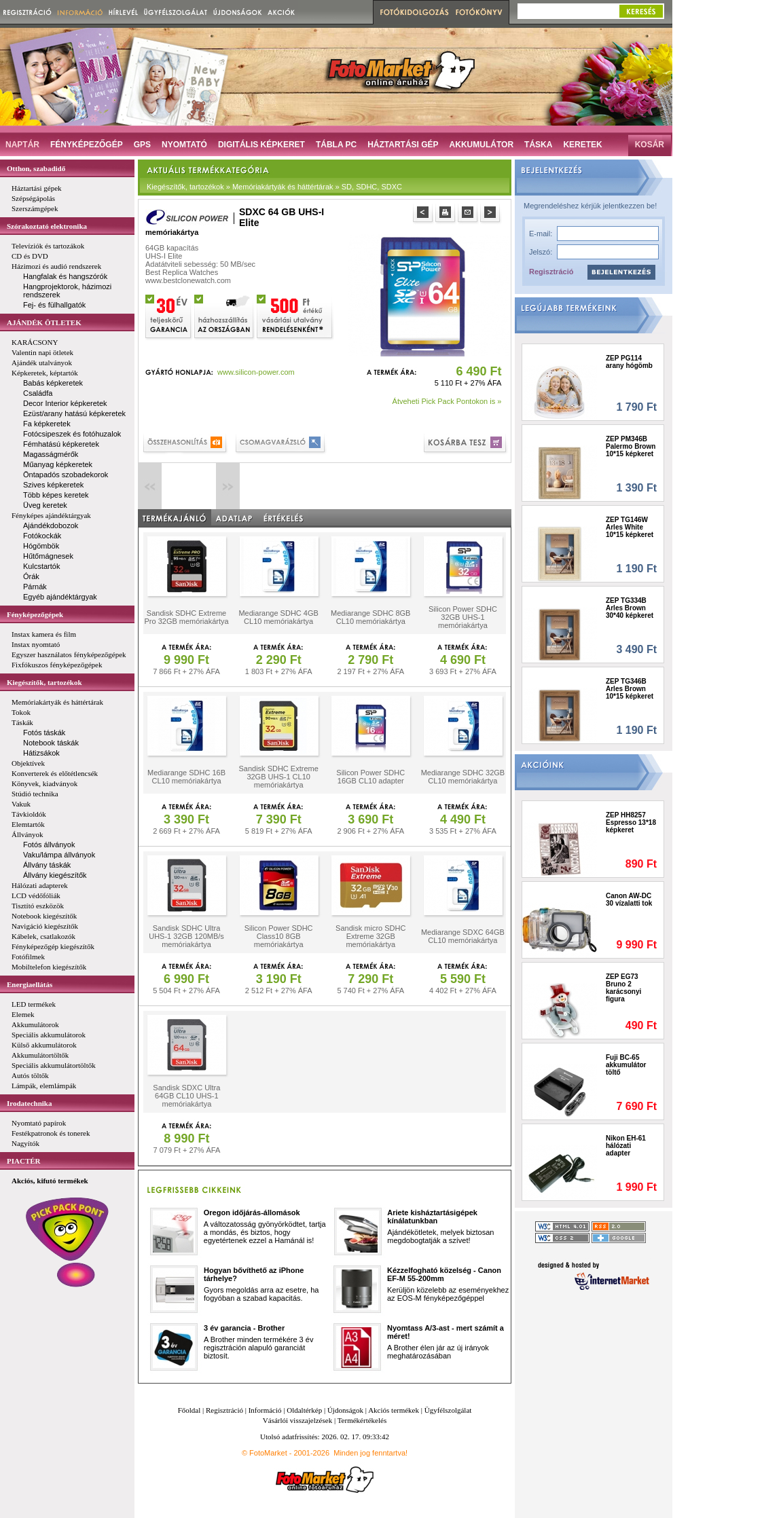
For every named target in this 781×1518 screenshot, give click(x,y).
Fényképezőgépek (35, 614)
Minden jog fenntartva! (370, 1453)
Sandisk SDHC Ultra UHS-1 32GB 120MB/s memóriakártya (186, 936)
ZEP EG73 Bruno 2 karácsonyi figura (623, 988)
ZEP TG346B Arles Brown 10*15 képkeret (629, 689)
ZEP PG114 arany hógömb (629, 361)
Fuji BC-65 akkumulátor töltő (626, 1065)
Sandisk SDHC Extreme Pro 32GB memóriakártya (186, 617)
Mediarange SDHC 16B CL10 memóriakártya (186, 777)
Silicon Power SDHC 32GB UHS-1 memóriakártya (463, 617)
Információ (265, 1410)
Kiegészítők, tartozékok (44, 682)
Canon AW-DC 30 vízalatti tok (629, 899)
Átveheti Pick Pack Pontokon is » (447, 401)
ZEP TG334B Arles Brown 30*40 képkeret (629, 608)
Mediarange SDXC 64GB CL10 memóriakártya (463, 936)
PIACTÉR (24, 1161)
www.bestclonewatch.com (188, 280)
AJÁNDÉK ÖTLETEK (44, 322)
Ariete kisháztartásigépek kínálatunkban (432, 1216)
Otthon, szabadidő (36, 168)
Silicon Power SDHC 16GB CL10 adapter (370, 777)
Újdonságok (345, 1410)
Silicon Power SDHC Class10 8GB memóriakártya (278, 936)
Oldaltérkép (304, 1410)
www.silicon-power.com (256, 372)
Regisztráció (551, 271)
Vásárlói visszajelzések (297, 1420)
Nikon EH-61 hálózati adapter (626, 1145)
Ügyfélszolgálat (448, 1410)
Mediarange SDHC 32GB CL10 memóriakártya (463, 777)
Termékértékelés (362, 1420)
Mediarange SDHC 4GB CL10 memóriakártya (278, 617)
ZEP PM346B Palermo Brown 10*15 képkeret (630, 446)
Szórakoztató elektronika (47, 226)
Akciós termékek (393, 1410)
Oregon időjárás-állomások (252, 1212)
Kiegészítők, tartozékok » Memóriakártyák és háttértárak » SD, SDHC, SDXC (274, 187)
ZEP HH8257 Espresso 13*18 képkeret (631, 822)
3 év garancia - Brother (244, 1328)
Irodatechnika (29, 1103)
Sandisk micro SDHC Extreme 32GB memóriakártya (370, 936)
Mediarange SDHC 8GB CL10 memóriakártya (370, 617)
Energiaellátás (29, 984)
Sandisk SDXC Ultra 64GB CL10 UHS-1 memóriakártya (186, 1096)
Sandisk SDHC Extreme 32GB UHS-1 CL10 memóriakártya (278, 776)
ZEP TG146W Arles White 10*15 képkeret (629, 527)
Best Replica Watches (181, 272)
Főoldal (189, 1410)
